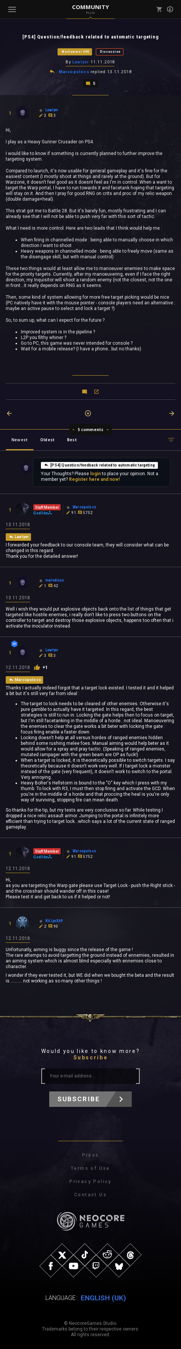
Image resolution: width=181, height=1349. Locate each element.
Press (90, 1155)
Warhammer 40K (75, 52)
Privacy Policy (90, 1181)
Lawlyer (80, 62)
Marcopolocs (74, 72)
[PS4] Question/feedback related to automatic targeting (99, 465)
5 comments (91, 429)
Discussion (110, 52)
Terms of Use (90, 1168)
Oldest (47, 439)
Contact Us (90, 1194)
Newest (19, 439)
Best (72, 439)
